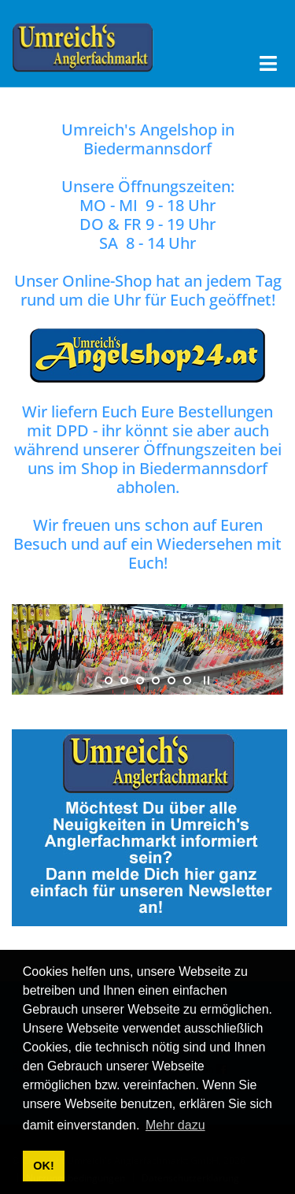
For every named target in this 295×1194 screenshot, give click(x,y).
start (91, 680)
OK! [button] (43, 1165)
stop (205, 680)
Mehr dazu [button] (175, 1125)
